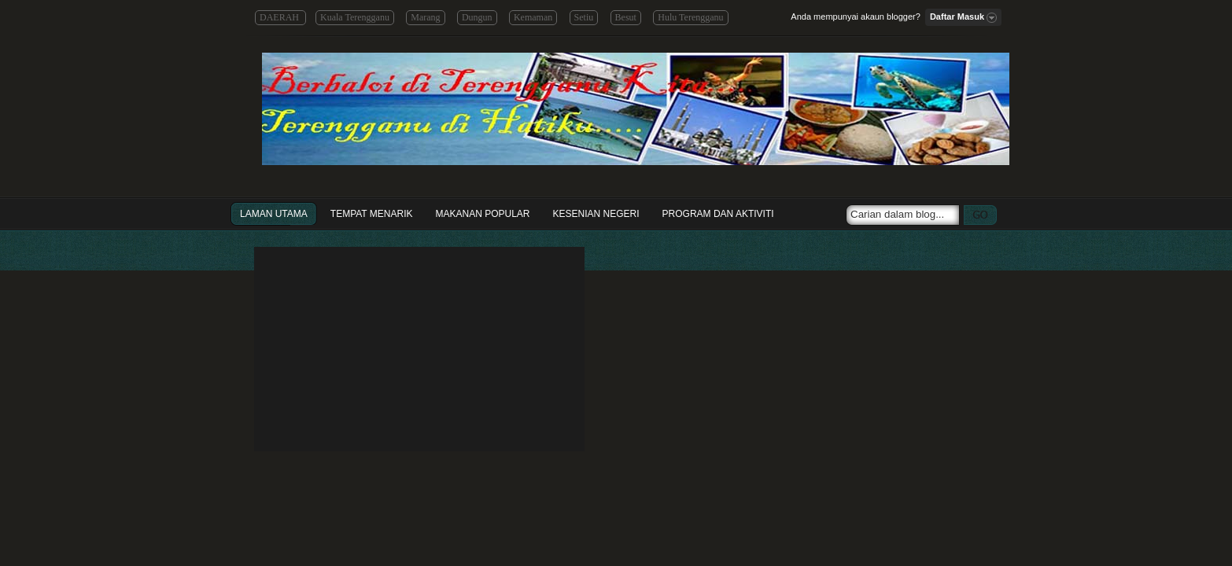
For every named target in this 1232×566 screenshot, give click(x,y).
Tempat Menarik (371, 213)
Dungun (477, 17)
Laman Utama (274, 213)
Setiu (584, 17)
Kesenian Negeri (596, 213)
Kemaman (533, 17)
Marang (425, 17)
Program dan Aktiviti (718, 213)
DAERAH (280, 17)
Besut (625, 17)
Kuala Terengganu (354, 17)
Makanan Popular (482, 213)
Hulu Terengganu (690, 17)
